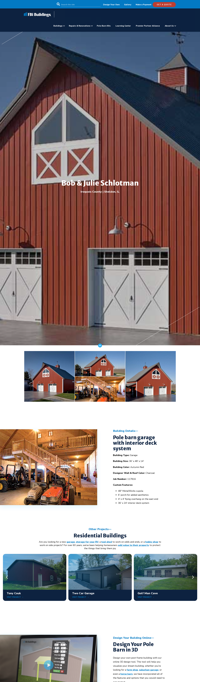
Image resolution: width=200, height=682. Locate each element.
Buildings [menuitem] (57, 26)
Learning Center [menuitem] (123, 26)
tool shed (106, 541)
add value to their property (133, 545)
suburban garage (149, 669)
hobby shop (151, 541)
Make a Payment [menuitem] (143, 4)
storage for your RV (87, 541)
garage (71, 541)
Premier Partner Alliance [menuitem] (148, 26)
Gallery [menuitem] (127, 4)
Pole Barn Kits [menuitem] (104, 26)
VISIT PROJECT (14, 597)
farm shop (132, 669)
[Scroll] (100, 347)
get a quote (164, 4)
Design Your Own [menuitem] (111, 4)
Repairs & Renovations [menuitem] (79, 26)
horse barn (126, 673)
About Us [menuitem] (169, 26)
